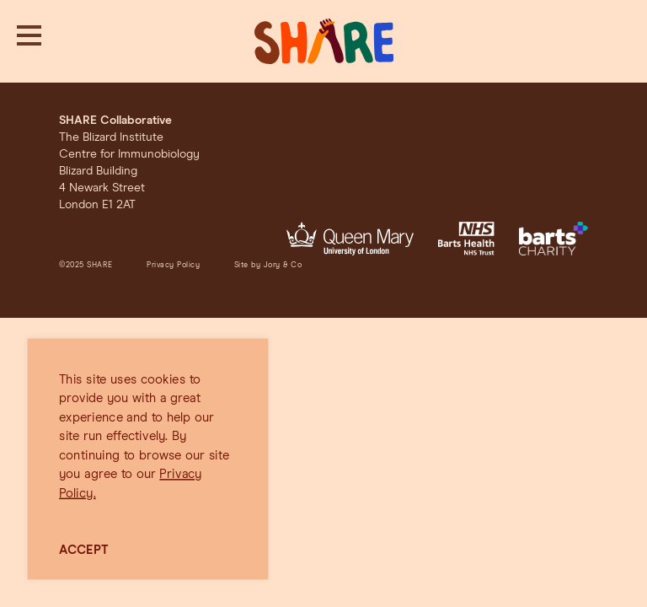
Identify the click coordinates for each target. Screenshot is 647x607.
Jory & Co (283, 265)
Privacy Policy (173, 265)
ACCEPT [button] (84, 550)
